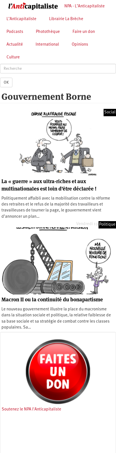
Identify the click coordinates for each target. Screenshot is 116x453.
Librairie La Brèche (66, 19)
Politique (107, 225)
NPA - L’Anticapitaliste (84, 6)
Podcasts (14, 32)
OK (6, 82)
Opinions (80, 45)
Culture (13, 57)
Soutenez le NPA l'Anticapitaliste (31, 409)
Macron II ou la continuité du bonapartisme (52, 299)
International (47, 45)
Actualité (14, 45)
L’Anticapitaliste (21, 19)
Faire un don (84, 32)
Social (109, 112)
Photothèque (48, 32)
